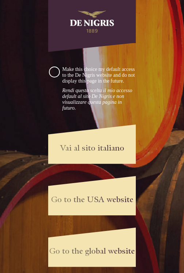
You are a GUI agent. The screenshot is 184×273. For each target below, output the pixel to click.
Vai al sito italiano (92, 148)
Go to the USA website (92, 199)
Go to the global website (92, 251)
